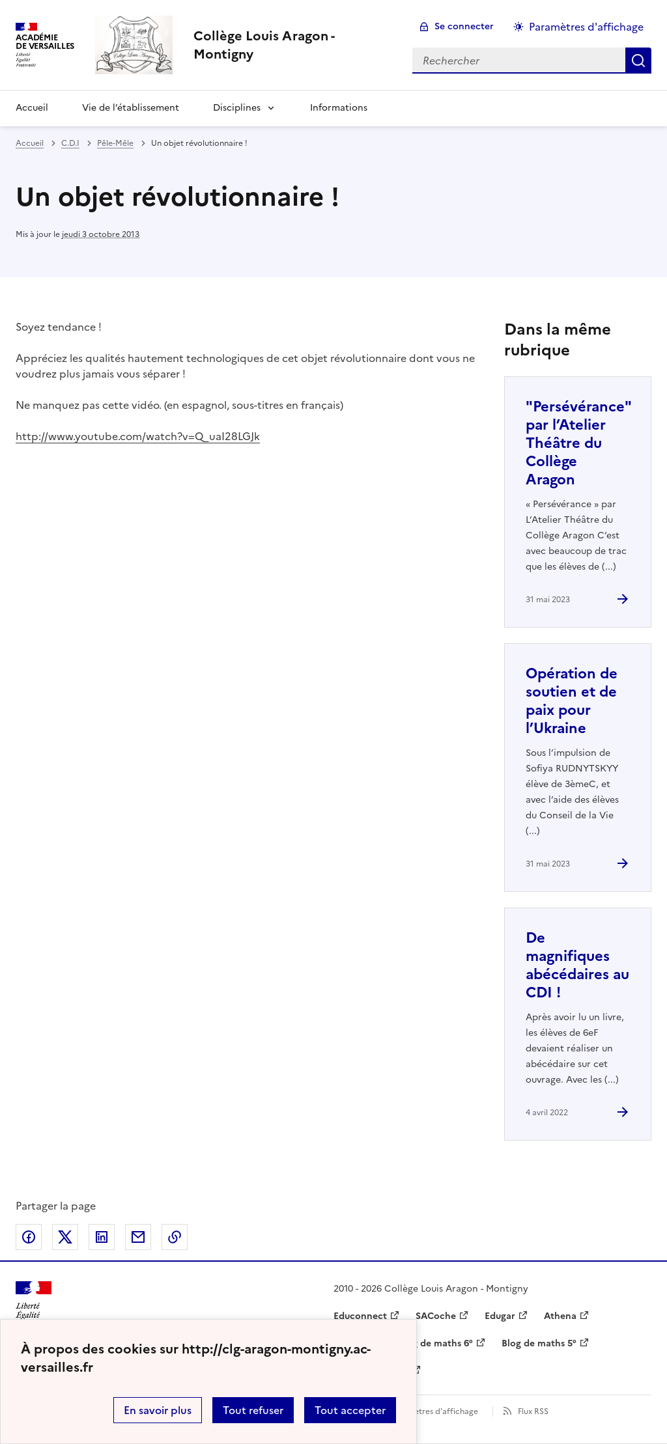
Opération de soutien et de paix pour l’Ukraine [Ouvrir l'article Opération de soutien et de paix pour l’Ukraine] (571, 701)
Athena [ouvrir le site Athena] (560, 1316)
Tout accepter (350, 1410)
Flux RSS (533, 1411)
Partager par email (138, 1237)
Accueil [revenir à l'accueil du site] (30, 143)
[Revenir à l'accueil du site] (33, 1304)
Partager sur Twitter (65, 1237)
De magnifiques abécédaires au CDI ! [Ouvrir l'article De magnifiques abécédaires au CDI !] (577, 965)
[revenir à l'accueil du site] (292, 45)
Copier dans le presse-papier (175, 1237)
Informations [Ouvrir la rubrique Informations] (338, 108)
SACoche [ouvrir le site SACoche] (436, 1316)
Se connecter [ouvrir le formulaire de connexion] (464, 26)
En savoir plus (158, 1410)
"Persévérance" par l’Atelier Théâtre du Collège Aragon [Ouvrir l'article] (578, 443)
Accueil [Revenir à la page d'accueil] (32, 108)
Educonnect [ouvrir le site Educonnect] (360, 1316)
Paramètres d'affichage (434, 1411)
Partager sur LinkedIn (102, 1237)
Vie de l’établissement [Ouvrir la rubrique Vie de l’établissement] (130, 108)
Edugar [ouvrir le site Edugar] (500, 1316)
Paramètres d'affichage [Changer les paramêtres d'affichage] (586, 27)
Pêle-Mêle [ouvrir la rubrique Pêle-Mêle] (115, 143)
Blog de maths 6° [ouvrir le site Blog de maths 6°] (435, 1343)
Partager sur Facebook (29, 1237)
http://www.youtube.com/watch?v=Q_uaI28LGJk (138, 436)
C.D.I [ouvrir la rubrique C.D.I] (70, 143)
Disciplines (237, 108)
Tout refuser (253, 1410)
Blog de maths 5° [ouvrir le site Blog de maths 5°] (539, 1343)
